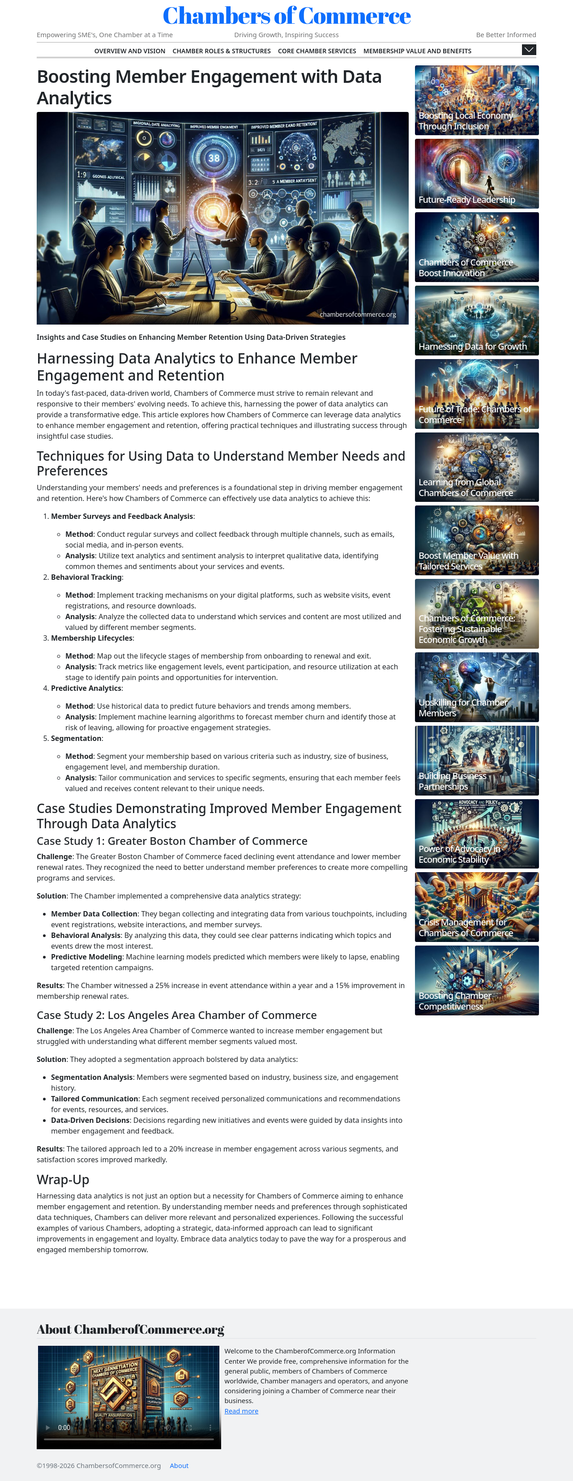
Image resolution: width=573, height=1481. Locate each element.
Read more (242, 1410)
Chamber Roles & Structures (222, 51)
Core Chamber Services (317, 51)
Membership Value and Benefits (417, 51)
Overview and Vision (130, 51)
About (179, 1465)
